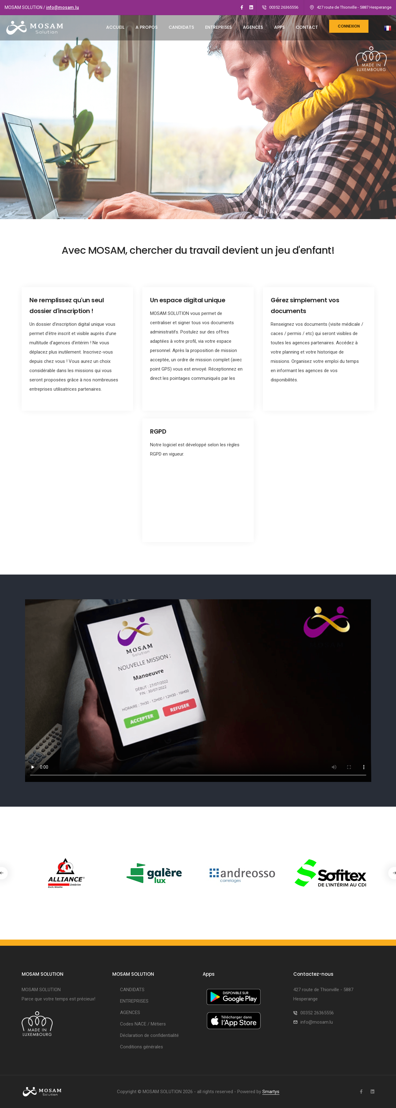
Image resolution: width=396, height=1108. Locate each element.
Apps (279, 27)
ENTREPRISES (218, 27)
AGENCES (253, 27)
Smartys (270, 1091)
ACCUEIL (115, 27)
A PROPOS (146, 27)
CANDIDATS (181, 27)
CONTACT (307, 27)
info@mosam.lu (62, 7)
